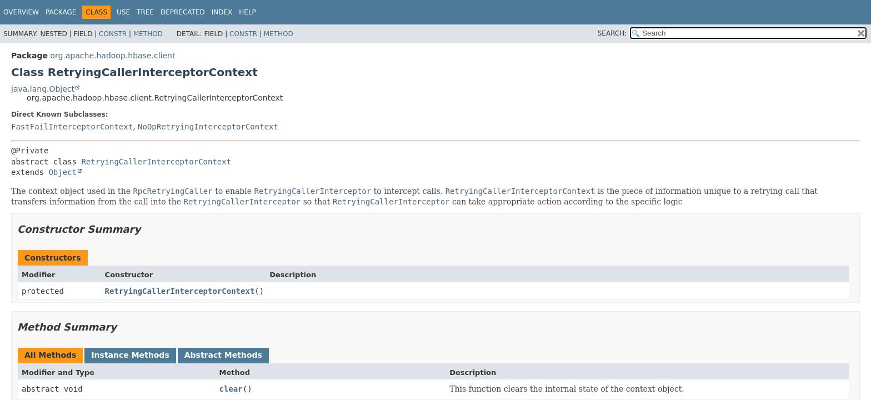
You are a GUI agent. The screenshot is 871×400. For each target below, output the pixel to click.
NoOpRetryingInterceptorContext (208, 126)
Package (61, 12)
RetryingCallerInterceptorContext (156, 161)
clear (231, 388)
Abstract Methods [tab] (223, 355)
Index (222, 12)
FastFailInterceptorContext (72, 126)
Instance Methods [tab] (130, 355)
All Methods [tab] (50, 355)
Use (123, 12)
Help (247, 12)
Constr (113, 34)
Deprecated (183, 12)
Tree (145, 12)
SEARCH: (612, 33)
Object (62, 172)
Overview (21, 12)
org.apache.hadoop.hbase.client (112, 55)
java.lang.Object (42, 88)
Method (148, 34)
